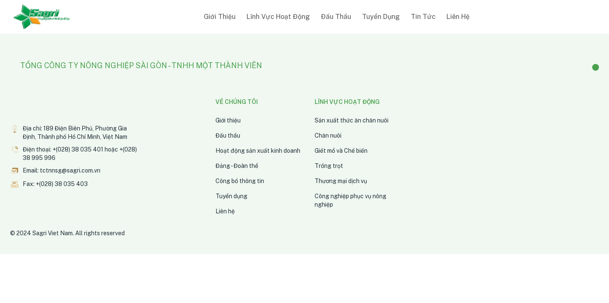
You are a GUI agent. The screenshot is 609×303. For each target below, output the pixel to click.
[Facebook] (595, 67)
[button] (218, 17)
